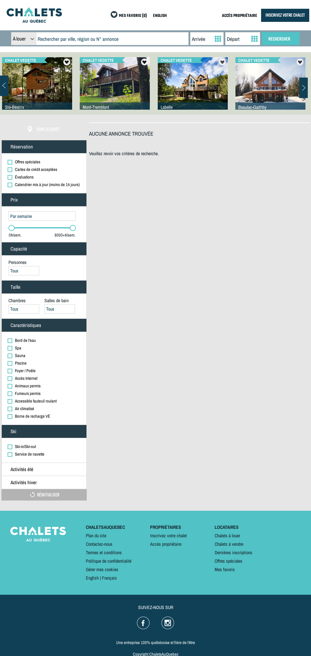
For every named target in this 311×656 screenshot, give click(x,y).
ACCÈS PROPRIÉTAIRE (239, 16)
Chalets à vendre (229, 544)
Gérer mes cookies (102, 569)
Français (109, 578)
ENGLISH (160, 16)
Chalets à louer (227, 535)
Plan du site (96, 535)
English (92, 578)
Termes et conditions (104, 552)
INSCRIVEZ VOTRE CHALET (285, 15)
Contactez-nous (99, 544)
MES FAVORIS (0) (133, 16)
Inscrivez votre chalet (168, 535)
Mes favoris (225, 569)
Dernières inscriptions (233, 552)
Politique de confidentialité (108, 561)
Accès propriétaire (165, 544)
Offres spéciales (228, 561)
